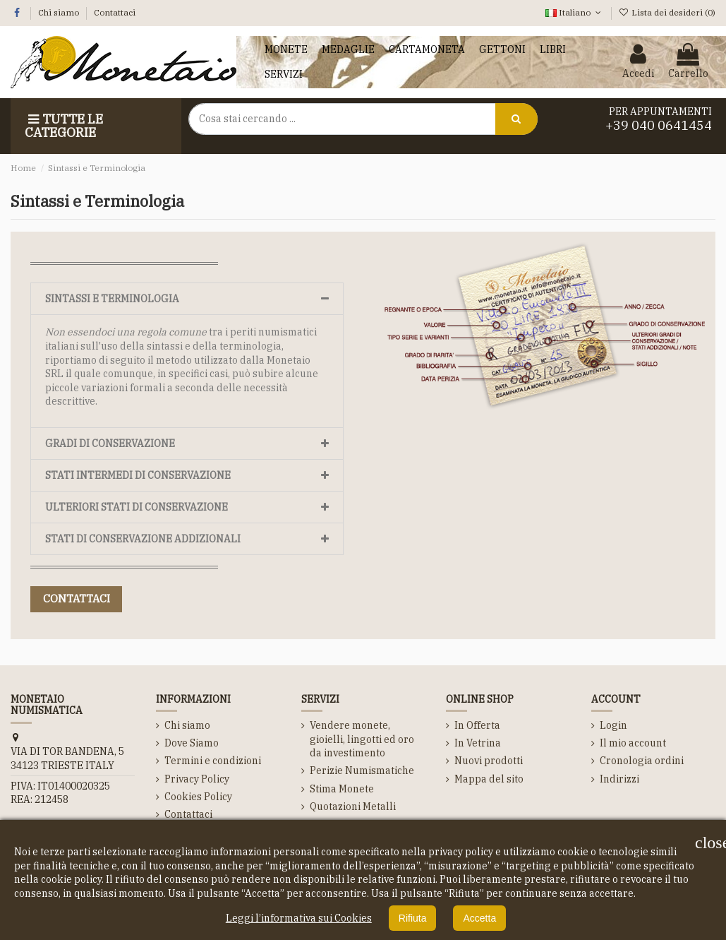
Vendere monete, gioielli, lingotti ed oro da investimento (362, 739)
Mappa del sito (489, 779)
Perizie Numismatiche (362, 770)
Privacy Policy (196, 779)
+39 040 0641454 (658, 125)
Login (613, 725)
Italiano (574, 12)
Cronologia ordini (642, 760)
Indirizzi (619, 779)
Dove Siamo (191, 743)
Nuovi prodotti (488, 760)
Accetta (479, 918)
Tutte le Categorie (64, 126)
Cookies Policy (198, 796)
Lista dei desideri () (667, 12)
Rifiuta (413, 918)
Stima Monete (342, 789)
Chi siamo (59, 12)
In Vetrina (477, 743)
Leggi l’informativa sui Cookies (299, 918)
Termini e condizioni (212, 760)
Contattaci (114, 12)
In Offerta (477, 725)
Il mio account (633, 743)
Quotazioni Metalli (353, 806)
